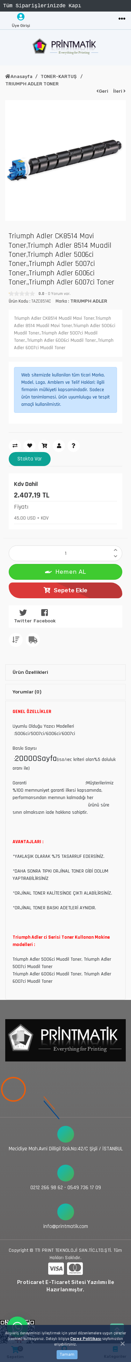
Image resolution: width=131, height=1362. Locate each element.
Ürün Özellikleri (30, 672)
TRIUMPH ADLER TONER (32, 83)
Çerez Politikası (85, 1338)
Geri (102, 91)
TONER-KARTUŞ (59, 76)
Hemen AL (65, 571)
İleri (119, 91)
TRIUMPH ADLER (88, 301)
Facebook (45, 616)
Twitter (23, 616)
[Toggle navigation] (122, 19)
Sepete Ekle (65, 590)
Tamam (67, 1354)
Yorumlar (27, 691)
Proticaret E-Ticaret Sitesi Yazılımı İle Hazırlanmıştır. (65, 1286)
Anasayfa (18, 76)
